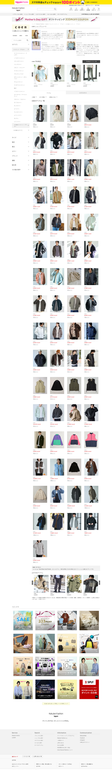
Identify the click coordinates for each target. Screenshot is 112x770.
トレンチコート (18, 64)
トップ (33, 24)
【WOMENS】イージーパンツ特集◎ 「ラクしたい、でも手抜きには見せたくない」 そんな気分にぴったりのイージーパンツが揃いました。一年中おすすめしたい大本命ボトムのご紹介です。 (53, 48)
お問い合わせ (60, 738)
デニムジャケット (18, 81)
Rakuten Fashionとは (62, 733)
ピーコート (16, 108)
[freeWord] (21, 40)
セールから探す (38, 738)
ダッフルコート (18, 102)
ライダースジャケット (19, 85)
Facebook (82, 733)
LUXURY (14, 733)
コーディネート (83, 92)
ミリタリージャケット (19, 91)
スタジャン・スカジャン (20, 99)
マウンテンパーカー (19, 74)
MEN (20, 35)
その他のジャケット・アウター (20, 125)
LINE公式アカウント (85, 737)
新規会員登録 (83, 731)
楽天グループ (89, 5)
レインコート (17, 121)
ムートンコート (18, 115)
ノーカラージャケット (19, 58)
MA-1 (15, 88)
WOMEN (15, 35)
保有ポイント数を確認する (87, 759)
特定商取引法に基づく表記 (63, 743)
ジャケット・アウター (19, 49)
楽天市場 (97, 5)
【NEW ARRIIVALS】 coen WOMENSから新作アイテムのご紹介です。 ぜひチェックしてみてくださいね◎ (87, 35)
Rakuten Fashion (40, 24)
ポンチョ (16, 118)
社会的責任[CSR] (29, 765)
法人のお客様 (60, 740)
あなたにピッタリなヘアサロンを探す (20, 759)
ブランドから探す (39, 731)
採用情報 (37, 765)
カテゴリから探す (39, 736)
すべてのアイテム (39, 740)
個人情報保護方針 (21, 765)
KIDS (26, 35)
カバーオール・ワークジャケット (20, 95)
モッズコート (17, 105)
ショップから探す (39, 733)
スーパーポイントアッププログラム (65, 731)
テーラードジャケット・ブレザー (20, 54)
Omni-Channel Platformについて (65, 745)
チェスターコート (18, 112)
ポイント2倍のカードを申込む (65, 759)
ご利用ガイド (60, 736)
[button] (41, 77)
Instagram (82, 735)
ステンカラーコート (19, 61)
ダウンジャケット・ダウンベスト (20, 77)
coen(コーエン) (49, 24)
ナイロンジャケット (19, 70)
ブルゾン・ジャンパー (19, 67)
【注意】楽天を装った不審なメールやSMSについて (56, 699)
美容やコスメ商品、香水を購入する (44, 759)
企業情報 (14, 765)
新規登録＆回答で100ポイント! (76, 5)
